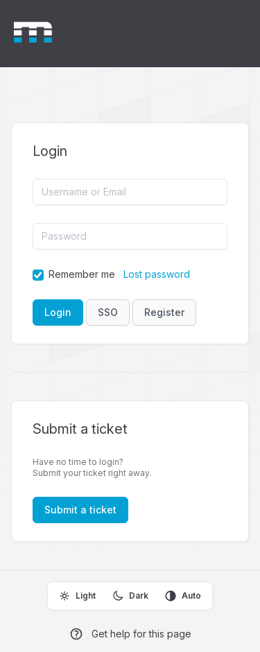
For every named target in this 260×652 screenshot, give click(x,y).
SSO (108, 312)
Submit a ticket (80, 510)
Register (164, 312)
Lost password (156, 274)
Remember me (82, 274)
